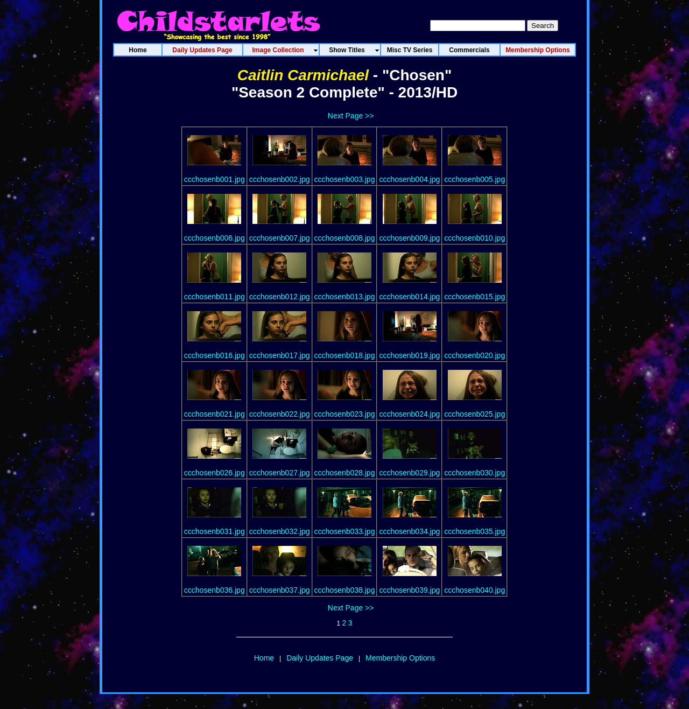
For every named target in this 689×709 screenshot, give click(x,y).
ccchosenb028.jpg (344, 472)
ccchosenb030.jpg (474, 472)
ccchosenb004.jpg (409, 179)
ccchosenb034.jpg (409, 531)
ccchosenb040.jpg (474, 590)
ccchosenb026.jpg (214, 472)
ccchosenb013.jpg (344, 296)
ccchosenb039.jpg (409, 590)
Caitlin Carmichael (303, 75)
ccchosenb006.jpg (214, 238)
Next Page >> (351, 115)
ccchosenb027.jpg (279, 472)
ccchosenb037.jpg (279, 590)
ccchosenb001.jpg (214, 179)
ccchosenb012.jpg (279, 296)
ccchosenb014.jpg (409, 296)
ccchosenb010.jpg (474, 238)
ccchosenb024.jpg (409, 414)
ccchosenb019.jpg (409, 355)
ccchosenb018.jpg (344, 355)
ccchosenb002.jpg (279, 179)
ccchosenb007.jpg (279, 238)
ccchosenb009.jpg (409, 238)
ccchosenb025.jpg (474, 414)
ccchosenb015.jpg (474, 296)
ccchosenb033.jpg (344, 531)
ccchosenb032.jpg (279, 531)
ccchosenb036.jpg (214, 590)
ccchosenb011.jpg (214, 296)
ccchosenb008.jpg (344, 238)
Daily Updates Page (319, 658)
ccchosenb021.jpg (214, 414)
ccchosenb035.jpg (474, 531)
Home (264, 658)
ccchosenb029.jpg (409, 472)
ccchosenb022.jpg (279, 414)
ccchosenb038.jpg (344, 590)
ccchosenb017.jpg (279, 355)
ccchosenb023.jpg (344, 414)
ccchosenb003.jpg (344, 179)
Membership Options (400, 658)
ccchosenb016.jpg (214, 355)
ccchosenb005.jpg (474, 179)
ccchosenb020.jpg (474, 355)
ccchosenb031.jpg (214, 531)
